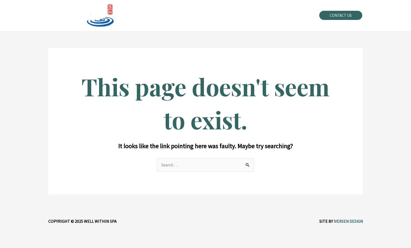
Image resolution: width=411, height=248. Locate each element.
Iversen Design (347, 221)
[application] (217, 15)
